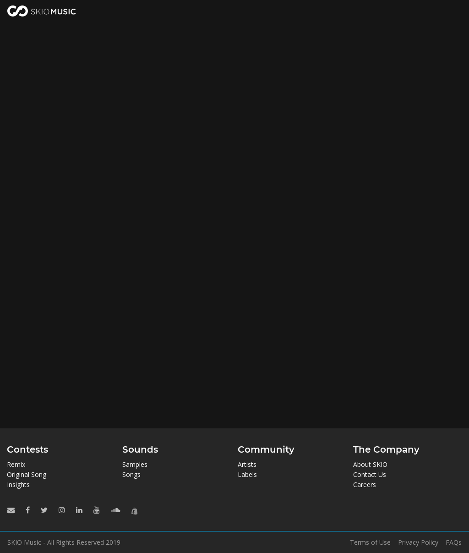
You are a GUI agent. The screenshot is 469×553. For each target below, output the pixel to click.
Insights (18, 484)
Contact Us (369, 474)
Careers (364, 484)
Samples (134, 464)
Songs (131, 474)
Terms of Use (370, 542)
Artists (247, 464)
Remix (16, 464)
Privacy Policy (418, 542)
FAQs (454, 542)
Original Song (26, 474)
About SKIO (370, 464)
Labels (247, 474)
